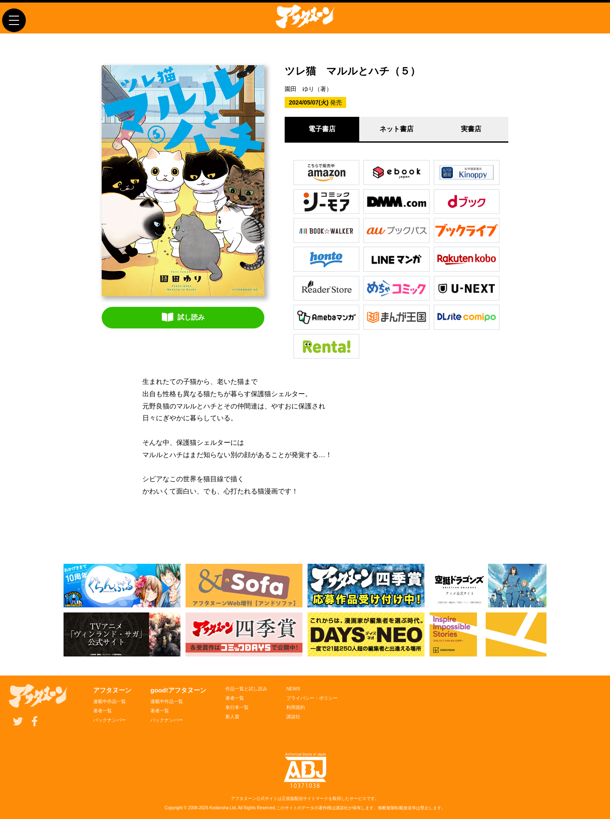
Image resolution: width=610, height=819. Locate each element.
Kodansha (219, 807)
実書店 (471, 128)
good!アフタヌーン (178, 690)
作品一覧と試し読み (246, 688)
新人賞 (232, 716)
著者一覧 (102, 710)
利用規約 (295, 707)
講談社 (293, 716)
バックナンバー (109, 719)
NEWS (293, 688)
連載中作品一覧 (109, 701)
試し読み (183, 317)
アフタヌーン (112, 690)
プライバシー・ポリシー (312, 697)
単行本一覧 (237, 707)
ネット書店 (396, 128)
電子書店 (322, 128)
